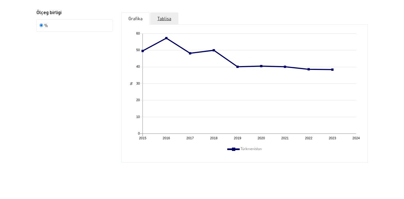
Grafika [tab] (135, 18)
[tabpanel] (244, 91)
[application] (244, 87)
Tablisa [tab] (164, 18)
